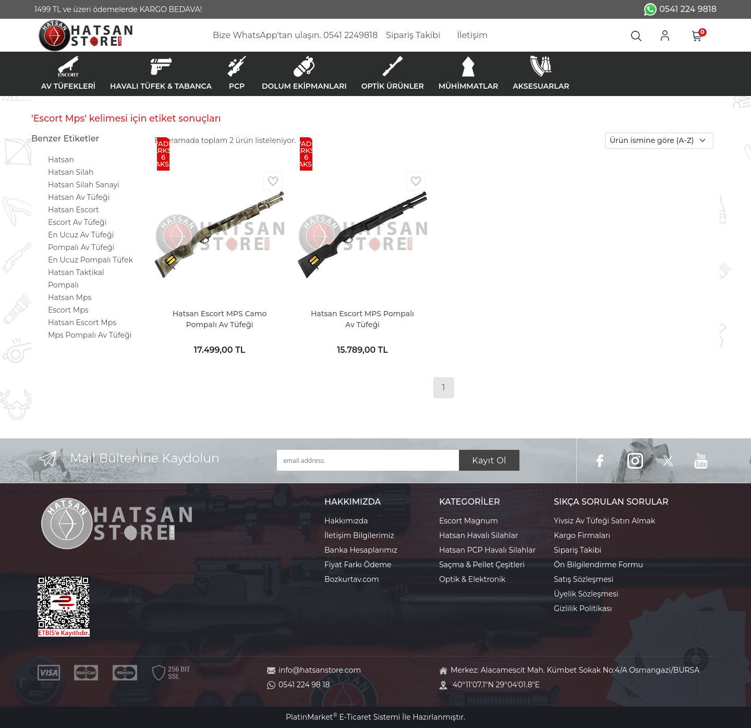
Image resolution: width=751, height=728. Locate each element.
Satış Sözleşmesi (583, 579)
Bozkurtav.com (351, 579)
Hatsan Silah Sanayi (83, 184)
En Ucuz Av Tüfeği (81, 235)
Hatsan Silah (70, 172)
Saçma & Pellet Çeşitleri (482, 564)
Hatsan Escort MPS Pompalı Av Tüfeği (362, 319)
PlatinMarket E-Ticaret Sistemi (343, 717)
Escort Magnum (468, 521)
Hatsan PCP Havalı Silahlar (487, 550)
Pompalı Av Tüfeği (81, 247)
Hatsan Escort (73, 209)
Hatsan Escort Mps (82, 322)
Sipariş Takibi (577, 550)
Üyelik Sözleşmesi (586, 594)
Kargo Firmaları (582, 535)
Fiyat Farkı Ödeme (358, 564)
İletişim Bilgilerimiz (359, 535)
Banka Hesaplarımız (360, 550)
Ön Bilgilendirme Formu (598, 564)
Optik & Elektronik (472, 579)
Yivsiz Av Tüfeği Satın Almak (604, 521)
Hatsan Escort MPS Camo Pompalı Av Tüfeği (220, 319)
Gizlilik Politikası (583, 608)
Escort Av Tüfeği (77, 222)
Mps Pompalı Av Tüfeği (89, 335)
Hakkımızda (346, 521)
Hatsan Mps (69, 297)
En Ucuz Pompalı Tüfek (90, 260)
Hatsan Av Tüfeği (79, 197)
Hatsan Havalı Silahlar (478, 535)
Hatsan (61, 159)
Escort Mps (68, 310)
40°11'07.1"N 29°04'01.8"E (496, 684)
